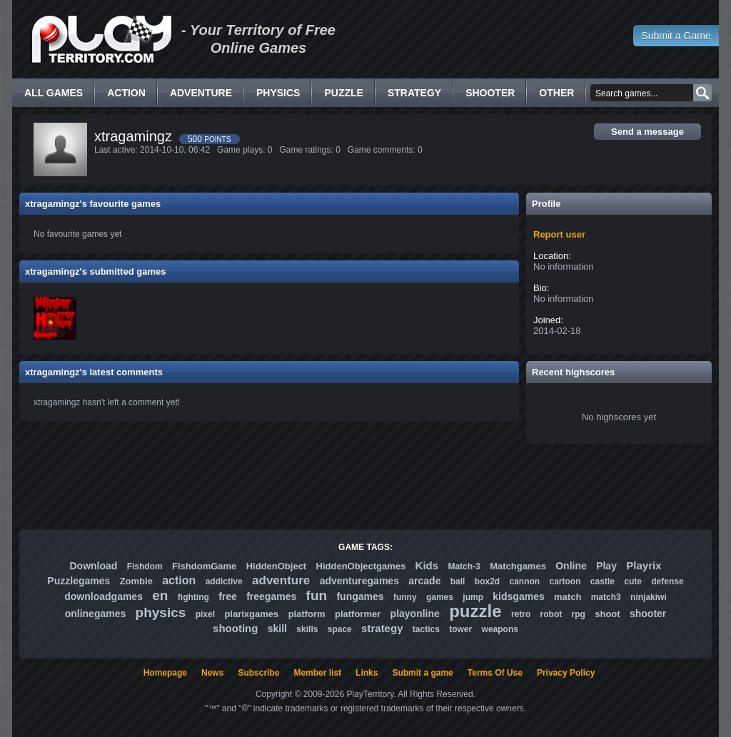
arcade (424, 580)
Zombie (136, 581)
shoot (607, 614)
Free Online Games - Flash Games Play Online (101, 39)
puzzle (475, 611)
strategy (382, 628)
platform (307, 614)
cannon (524, 581)
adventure (281, 580)
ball (457, 581)
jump (473, 597)
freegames (271, 596)
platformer (357, 614)
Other (556, 92)
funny (405, 597)
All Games (53, 92)
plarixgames (251, 614)
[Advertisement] (365, 486)
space (340, 629)
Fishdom (145, 566)
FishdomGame (204, 566)
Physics (278, 92)
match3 (606, 597)
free (227, 596)
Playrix (643, 565)
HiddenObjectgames (361, 566)
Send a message (647, 131)
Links (367, 673)
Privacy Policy (566, 673)
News (212, 673)
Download (93, 565)
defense (667, 581)
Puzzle (343, 92)
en (160, 595)
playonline (415, 613)
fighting (193, 597)
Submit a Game (675, 35)
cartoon (565, 581)
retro (520, 614)
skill (277, 628)
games (439, 597)
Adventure (201, 92)
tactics (426, 629)
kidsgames (518, 596)
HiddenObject (276, 566)
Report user (559, 234)
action (179, 580)
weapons (500, 629)
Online (571, 565)
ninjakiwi (648, 597)
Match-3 (464, 566)
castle (602, 581)
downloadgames (103, 596)
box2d (487, 581)
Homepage (165, 673)
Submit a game (422, 673)
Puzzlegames (78, 580)
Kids (427, 565)
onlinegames (95, 613)
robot (551, 614)
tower (460, 629)
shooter (648, 613)
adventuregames (359, 580)
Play (606, 565)
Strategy (414, 92)
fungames (359, 596)
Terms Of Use (495, 673)
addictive (224, 581)
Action (126, 92)
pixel (205, 614)
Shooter (490, 92)
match (567, 596)
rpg (578, 614)
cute (633, 581)
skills (307, 629)
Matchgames (518, 566)
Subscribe (258, 673)
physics (161, 612)
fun (317, 595)
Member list (317, 673)
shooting (235, 628)
